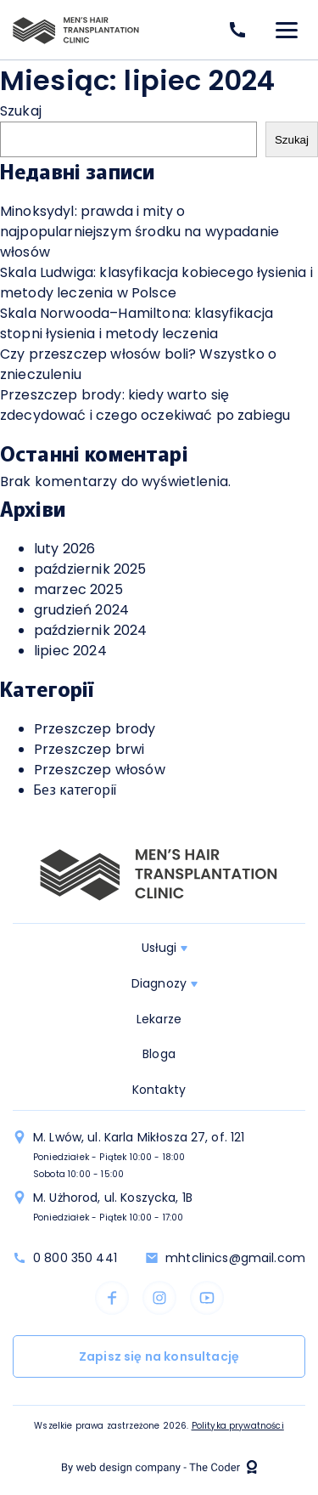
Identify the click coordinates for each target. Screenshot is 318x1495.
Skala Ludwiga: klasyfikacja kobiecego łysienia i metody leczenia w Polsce (156, 283)
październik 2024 (91, 630)
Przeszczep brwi (89, 749)
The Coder (159, 1467)
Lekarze (159, 1019)
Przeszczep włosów (99, 769)
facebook (111, 1297)
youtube (206, 1297)
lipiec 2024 (70, 650)
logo (76, 30)
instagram (159, 1297)
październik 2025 (90, 569)
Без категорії (75, 790)
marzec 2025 (78, 589)
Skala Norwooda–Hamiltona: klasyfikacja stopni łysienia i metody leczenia (136, 323)
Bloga (159, 1053)
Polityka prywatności (238, 1425)
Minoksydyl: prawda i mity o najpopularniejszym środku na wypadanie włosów (139, 231)
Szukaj (21, 111)
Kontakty (159, 1089)
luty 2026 (64, 548)
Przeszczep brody (95, 729)
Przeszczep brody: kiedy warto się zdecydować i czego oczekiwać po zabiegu (145, 405)
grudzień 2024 (81, 610)
